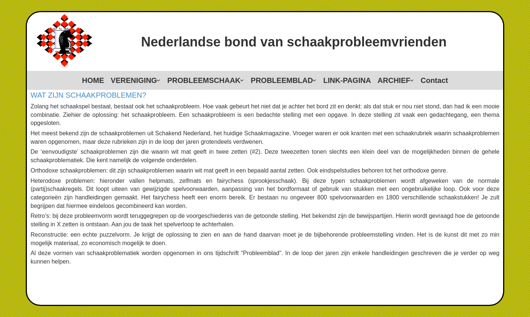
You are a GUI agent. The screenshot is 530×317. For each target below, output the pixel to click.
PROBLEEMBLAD (282, 80)
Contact (434, 80)
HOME (93, 80)
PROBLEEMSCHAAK (203, 80)
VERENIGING (134, 80)
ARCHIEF (394, 80)
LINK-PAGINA (347, 80)
